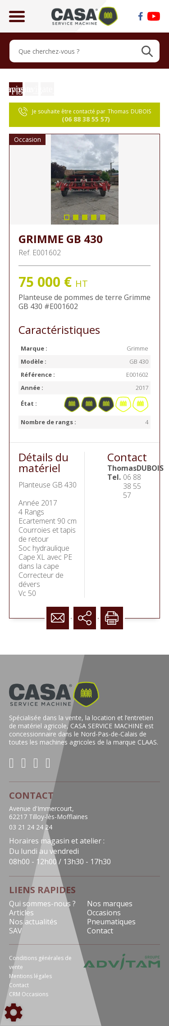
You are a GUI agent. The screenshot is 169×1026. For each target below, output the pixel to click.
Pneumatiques (111, 921)
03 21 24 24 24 (30, 827)
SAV (15, 930)
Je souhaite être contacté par (84, 115)
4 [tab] (94, 220)
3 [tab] (85, 220)
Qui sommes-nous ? (42, 903)
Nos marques (109, 903)
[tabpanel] (84, 179)
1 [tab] (67, 220)
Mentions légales (30, 976)
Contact (100, 930)
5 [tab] (103, 220)
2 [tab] (76, 220)
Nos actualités (33, 921)
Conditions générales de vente (40, 962)
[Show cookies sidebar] (14, 1012)
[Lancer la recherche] (147, 51)
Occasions (104, 912)
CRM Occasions (28, 994)
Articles (21, 912)
